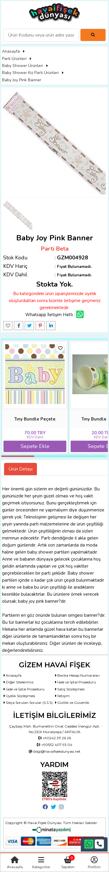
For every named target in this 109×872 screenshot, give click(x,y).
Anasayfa (11, 51)
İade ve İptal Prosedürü (75, 682)
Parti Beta (55, 249)
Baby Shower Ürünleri (22, 65)
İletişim (62, 696)
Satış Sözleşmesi (70, 689)
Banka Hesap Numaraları (77, 675)
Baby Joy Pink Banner (21, 80)
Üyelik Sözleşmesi (19, 696)
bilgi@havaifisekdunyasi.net (55, 751)
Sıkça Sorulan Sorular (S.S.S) (28, 702)
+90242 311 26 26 (54, 738)
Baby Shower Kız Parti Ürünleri (30, 72)
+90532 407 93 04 (54, 744)
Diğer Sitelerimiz (18, 682)
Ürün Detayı (20, 469)
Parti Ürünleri (14, 58)
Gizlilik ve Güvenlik (72, 702)
